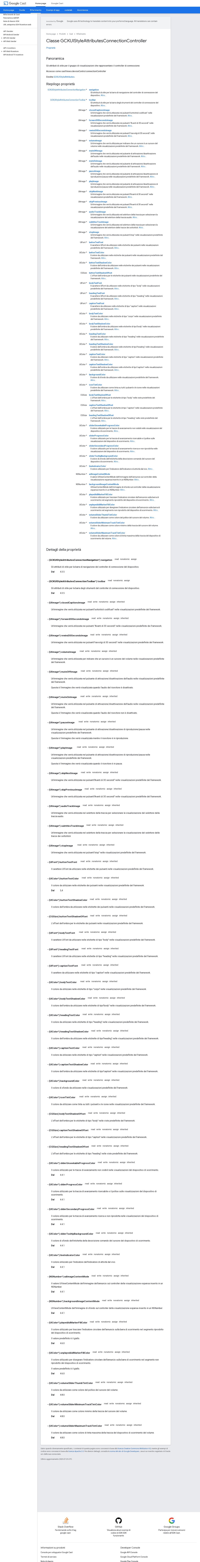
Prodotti (62, 34)
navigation (94, 90)
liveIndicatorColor (97, 466)
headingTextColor (97, 334)
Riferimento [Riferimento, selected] (35, 10)
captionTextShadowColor (101, 364)
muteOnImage (95, 161)
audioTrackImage (97, 212)
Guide (22, 10)
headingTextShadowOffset (101, 415)
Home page (8, 10)
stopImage (94, 232)
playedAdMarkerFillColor (100, 494)
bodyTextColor (96, 313)
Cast (17, 3)
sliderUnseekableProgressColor (104, 425)
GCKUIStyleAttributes (64, 77)
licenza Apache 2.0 (76, 1451)
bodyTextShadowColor (99, 324)
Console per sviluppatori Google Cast (57, 1552)
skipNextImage (96, 191)
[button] (18, 38)
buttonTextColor (96, 252)
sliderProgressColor (99, 436)
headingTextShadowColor (101, 344)
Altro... (103, 95)
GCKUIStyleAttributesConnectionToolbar (68, 100)
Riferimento (81, 34)
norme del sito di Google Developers (124, 1451)
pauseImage (94, 171)
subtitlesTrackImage (98, 222)
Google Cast (57, 3)
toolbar (92, 100)
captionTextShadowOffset (101, 405)
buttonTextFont (96, 242)
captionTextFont (96, 303)
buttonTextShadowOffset (100, 273)
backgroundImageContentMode (104, 484)
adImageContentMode (99, 474)
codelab (68, 10)
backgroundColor (97, 374)
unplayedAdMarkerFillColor (102, 505)
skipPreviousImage (98, 202)
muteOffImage (95, 151)
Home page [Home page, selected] (40, 3)
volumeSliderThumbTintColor (103, 515)
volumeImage (95, 141)
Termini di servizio (49, 1557)
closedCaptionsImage (99, 110)
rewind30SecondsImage (100, 130)
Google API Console (129, 1552)
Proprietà (50, 48)
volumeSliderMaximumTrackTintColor (107, 533)
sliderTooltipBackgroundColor (103, 456)
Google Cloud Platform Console (134, 1557)
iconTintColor (95, 385)
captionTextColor (97, 354)
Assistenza (82, 10)
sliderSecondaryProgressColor (104, 446)
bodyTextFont (95, 283)
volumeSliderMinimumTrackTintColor (107, 523)
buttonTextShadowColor (100, 263)
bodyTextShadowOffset (100, 395)
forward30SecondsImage (101, 120)
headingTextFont (97, 293)
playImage (94, 181)
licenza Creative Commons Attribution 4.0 (134, 1448)
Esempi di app (53, 10)
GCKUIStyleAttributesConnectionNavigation (67, 90)
